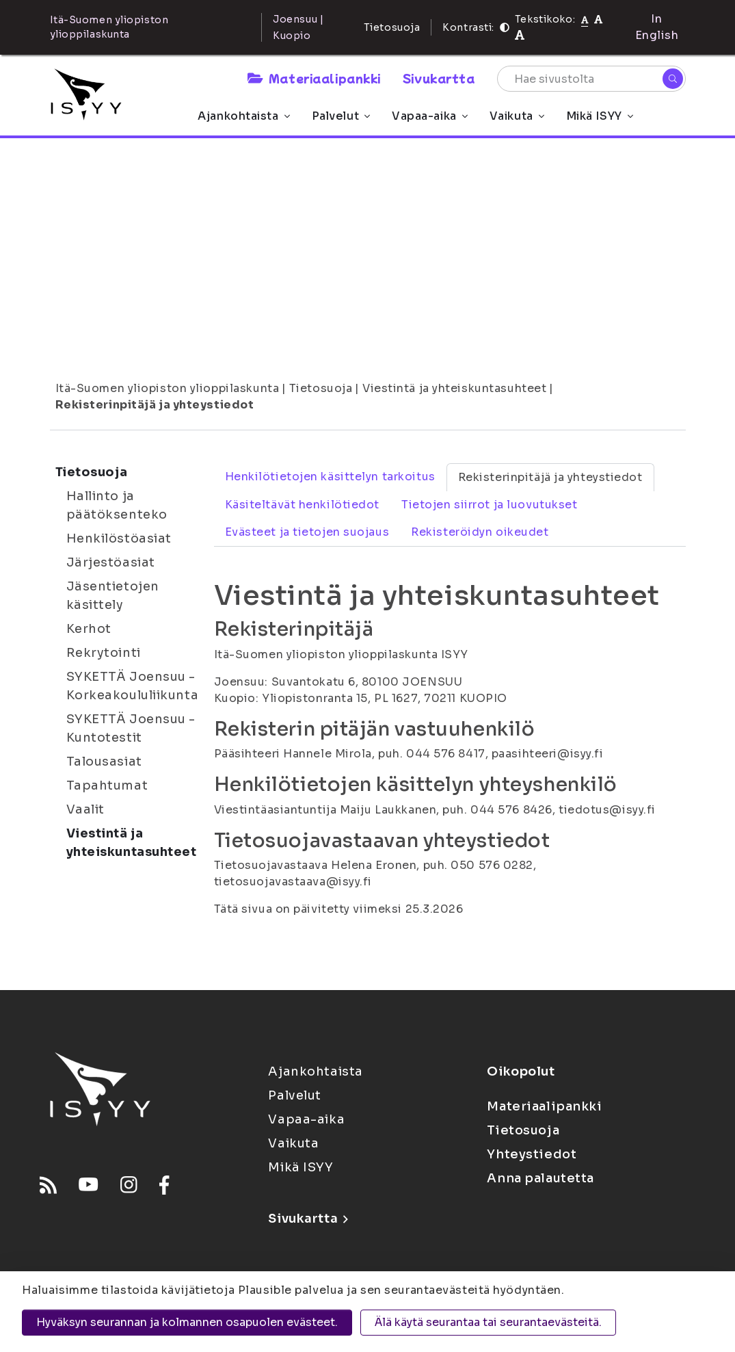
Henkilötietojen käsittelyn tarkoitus (330, 476)
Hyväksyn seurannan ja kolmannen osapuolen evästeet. (187, 1322)
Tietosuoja (392, 27)
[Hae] (673, 78)
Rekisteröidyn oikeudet (479, 532)
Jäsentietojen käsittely (112, 595)
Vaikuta (517, 116)
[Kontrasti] (504, 27)
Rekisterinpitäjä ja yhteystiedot (154, 405)
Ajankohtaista (243, 116)
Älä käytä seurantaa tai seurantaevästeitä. (488, 1322)
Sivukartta (439, 78)
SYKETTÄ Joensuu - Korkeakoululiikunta (132, 686)
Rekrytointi (103, 652)
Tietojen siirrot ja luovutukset (489, 504)
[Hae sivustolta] (591, 79)
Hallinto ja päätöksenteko (117, 505)
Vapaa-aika (430, 116)
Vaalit (85, 809)
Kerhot (88, 628)
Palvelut (341, 116)
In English (657, 27)
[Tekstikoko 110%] (598, 19)
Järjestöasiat (110, 562)
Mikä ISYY (599, 116)
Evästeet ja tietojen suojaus (307, 532)
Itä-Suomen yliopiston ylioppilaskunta (167, 388)
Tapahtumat (107, 785)
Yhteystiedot (531, 1154)
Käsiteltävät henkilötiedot (302, 504)
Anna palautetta (540, 1178)
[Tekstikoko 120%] (519, 35)
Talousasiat (104, 761)
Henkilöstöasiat (119, 538)
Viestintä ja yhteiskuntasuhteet (454, 388)
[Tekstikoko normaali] (585, 19)
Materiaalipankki (314, 78)
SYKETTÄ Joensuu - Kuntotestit (131, 728)
